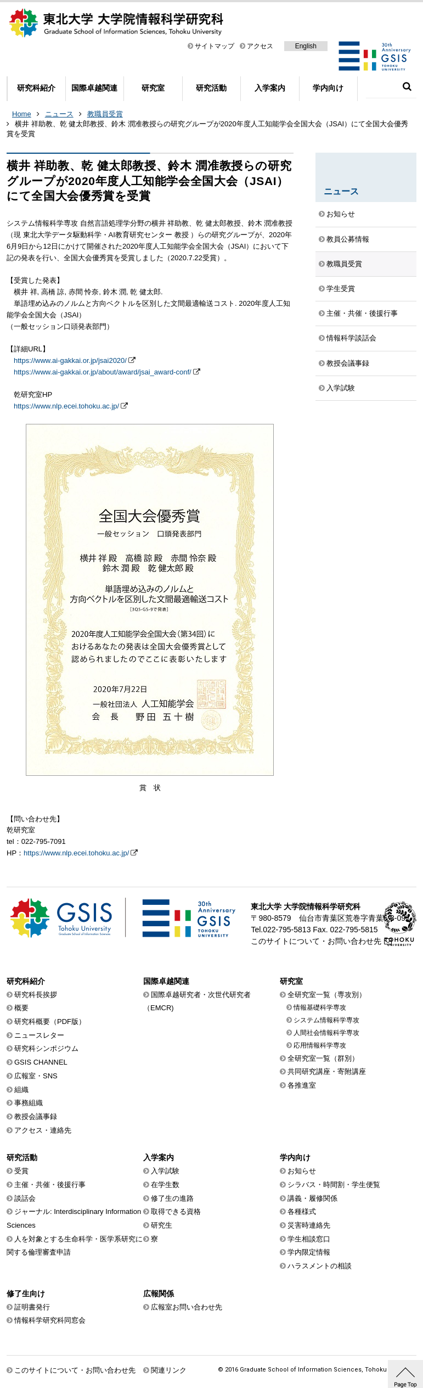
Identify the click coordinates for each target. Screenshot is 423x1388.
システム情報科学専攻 (326, 1020)
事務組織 (28, 1103)
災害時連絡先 (308, 1225)
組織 (21, 1089)
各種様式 (301, 1211)
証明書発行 (32, 1307)
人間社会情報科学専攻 (326, 1033)
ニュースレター (39, 1035)
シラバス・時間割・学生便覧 (333, 1184)
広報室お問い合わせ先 (186, 1307)
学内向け (328, 87)
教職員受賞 (105, 114)
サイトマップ (214, 46)
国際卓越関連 (94, 87)
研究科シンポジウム (46, 1048)
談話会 (25, 1198)
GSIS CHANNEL (40, 1062)
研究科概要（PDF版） (50, 1021)
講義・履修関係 (312, 1198)
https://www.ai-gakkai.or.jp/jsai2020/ (70, 360)
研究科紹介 (36, 87)
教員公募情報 (347, 239)
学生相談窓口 (308, 1239)
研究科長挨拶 (35, 994)
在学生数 (165, 1184)
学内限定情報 (308, 1252)
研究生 (161, 1225)
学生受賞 (340, 288)
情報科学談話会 (351, 338)
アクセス (260, 46)
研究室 (153, 87)
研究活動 (211, 87)
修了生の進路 (172, 1198)
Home (21, 114)
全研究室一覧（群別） (323, 1058)
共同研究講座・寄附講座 (326, 1071)
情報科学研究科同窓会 (50, 1320)
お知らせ (340, 214)
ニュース (59, 114)
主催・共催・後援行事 (362, 313)
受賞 (21, 1171)
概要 (21, 1008)
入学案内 (270, 87)
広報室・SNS (36, 1076)
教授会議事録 (347, 363)
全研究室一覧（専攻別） (326, 994)
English (306, 46)
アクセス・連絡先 (42, 1130)
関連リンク (169, 1370)
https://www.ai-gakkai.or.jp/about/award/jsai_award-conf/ (102, 372)
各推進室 (301, 1085)
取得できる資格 (176, 1211)
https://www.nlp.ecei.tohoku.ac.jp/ (66, 406)
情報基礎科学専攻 (320, 1007)
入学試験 (340, 388)
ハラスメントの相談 (319, 1266)
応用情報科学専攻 (320, 1045)
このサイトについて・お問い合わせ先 (316, 941)
